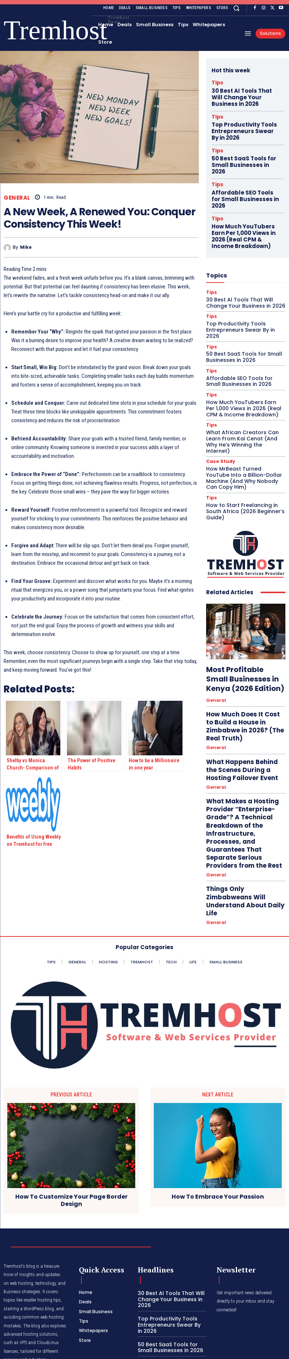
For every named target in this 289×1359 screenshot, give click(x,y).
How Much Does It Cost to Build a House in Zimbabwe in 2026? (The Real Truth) (244, 649)
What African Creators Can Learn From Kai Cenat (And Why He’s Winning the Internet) (244, 385)
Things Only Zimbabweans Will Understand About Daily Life (244, 759)
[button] (236, 8)
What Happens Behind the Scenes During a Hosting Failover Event (238, 681)
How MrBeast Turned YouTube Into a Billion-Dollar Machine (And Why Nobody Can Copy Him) (242, 417)
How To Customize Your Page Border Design (71, 1125)
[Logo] (14, 30)
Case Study (219, 402)
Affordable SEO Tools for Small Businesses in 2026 (242, 172)
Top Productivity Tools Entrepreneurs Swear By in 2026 (244, 122)
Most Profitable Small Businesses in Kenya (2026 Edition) (241, 612)
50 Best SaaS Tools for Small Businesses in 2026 (242, 149)
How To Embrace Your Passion (218, 1121)
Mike (26, 247)
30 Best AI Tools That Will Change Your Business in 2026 (243, 93)
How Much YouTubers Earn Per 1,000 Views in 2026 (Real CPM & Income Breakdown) (244, 201)
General (17, 197)
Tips (216, 82)
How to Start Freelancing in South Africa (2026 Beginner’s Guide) (241, 448)
